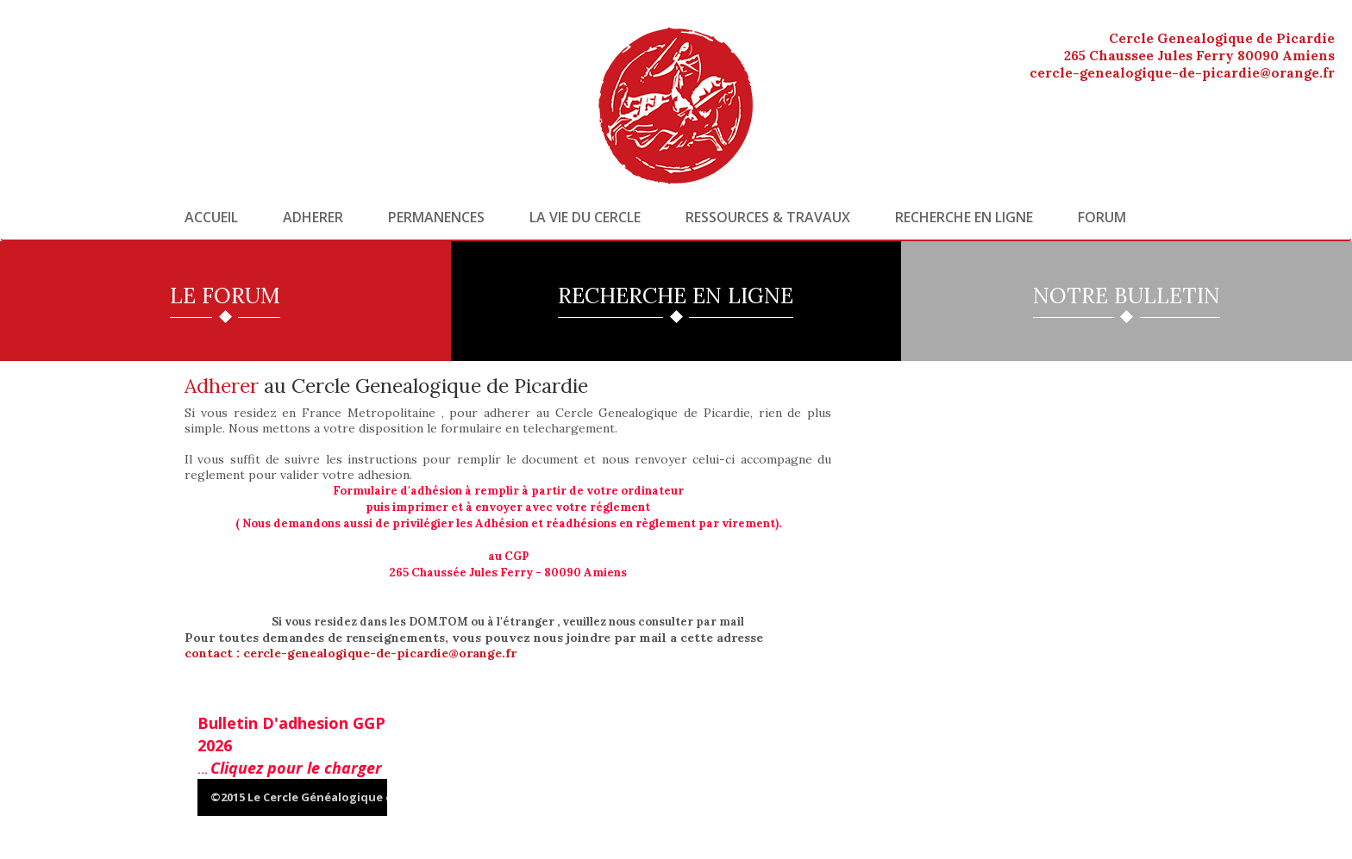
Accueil (211, 217)
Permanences (436, 217)
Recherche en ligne (964, 217)
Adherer (313, 217)
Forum (1102, 217)
